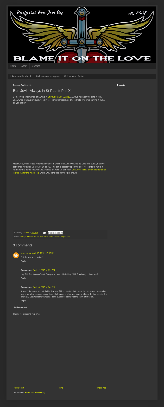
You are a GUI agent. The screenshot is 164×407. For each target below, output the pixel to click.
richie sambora (54, 237)
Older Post (101, 388)
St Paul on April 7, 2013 (59, 97)
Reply (23, 261)
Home (13, 66)
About (24, 66)
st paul (64, 237)
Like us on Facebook (20, 76)
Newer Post (19, 388)
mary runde (26, 253)
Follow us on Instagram (48, 76)
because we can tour (35, 237)
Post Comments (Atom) (35, 392)
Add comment (20, 307)
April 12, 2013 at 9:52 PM (44, 270)
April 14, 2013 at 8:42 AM (44, 287)
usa (69, 237)
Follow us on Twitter (74, 76)
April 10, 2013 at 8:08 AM (43, 253)
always (23, 237)
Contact (36, 66)
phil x (46, 237)
